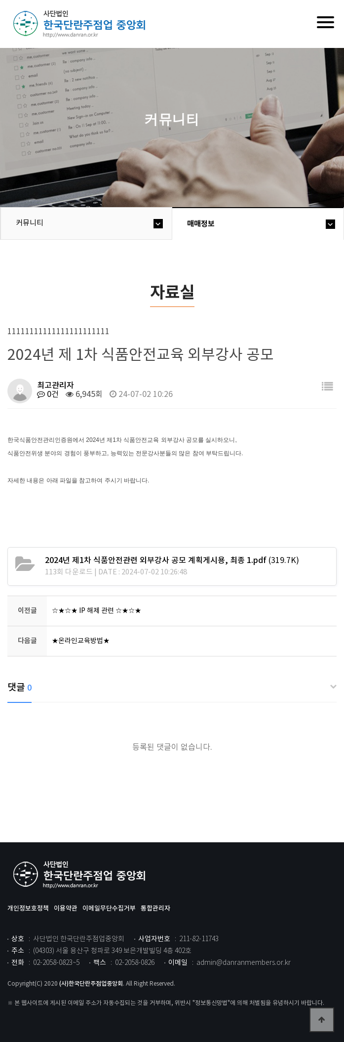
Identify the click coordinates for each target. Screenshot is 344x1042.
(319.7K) (172, 560)
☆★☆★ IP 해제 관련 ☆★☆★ (96, 611)
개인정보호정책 (28, 908)
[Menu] (325, 22)
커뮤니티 (29, 223)
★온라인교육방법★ (81, 641)
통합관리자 (155, 908)
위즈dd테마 (81, 24)
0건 (48, 394)
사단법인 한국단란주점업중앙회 (81, 875)
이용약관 (65, 908)
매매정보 (201, 223)
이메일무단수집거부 (109, 908)
